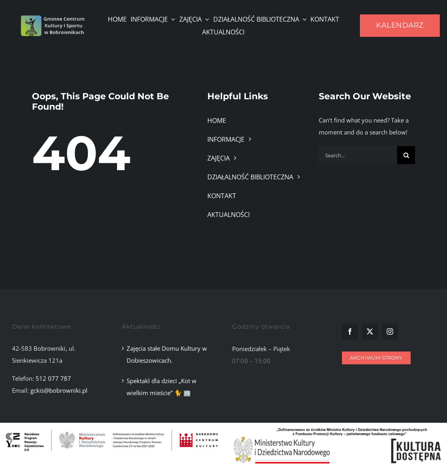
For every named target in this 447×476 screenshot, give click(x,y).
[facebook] (350, 331)
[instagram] (390, 331)
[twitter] (370, 331)
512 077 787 (53, 378)
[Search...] (358, 155)
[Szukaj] (406, 155)
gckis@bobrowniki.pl (58, 390)
